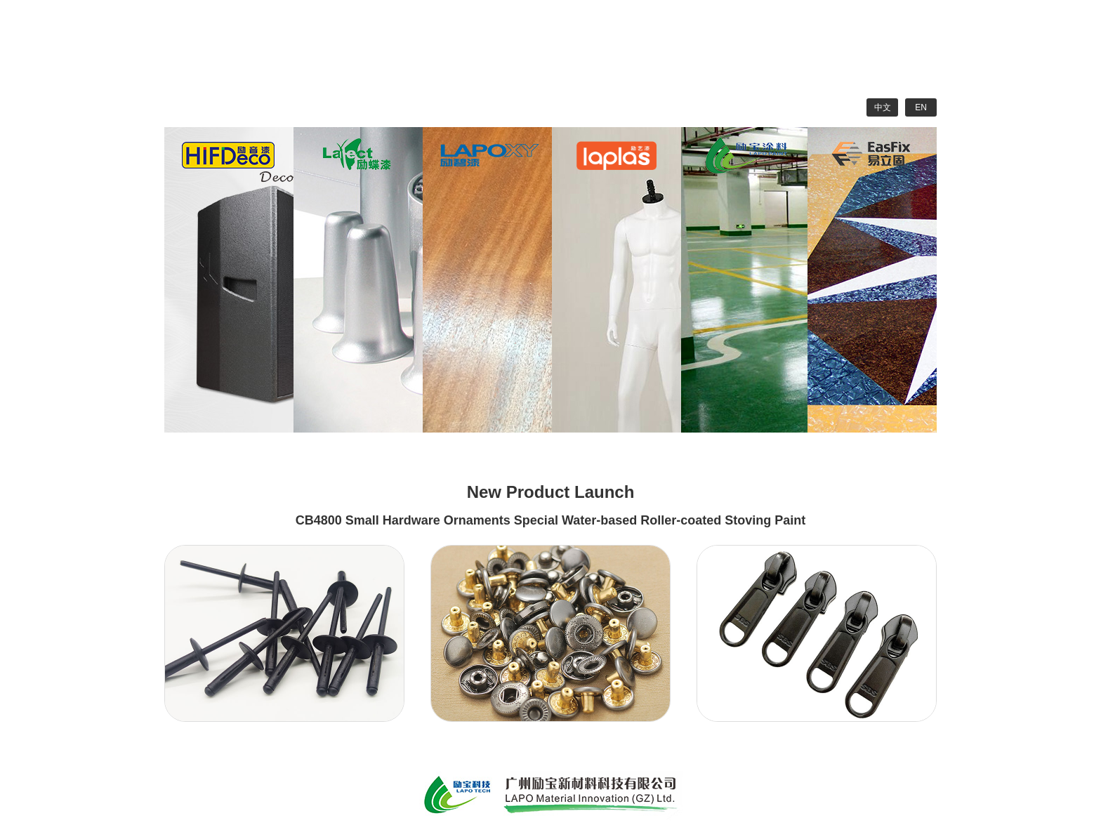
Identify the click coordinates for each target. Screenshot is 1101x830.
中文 (882, 107)
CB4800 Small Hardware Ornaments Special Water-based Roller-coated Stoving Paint (551, 520)
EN (921, 107)
